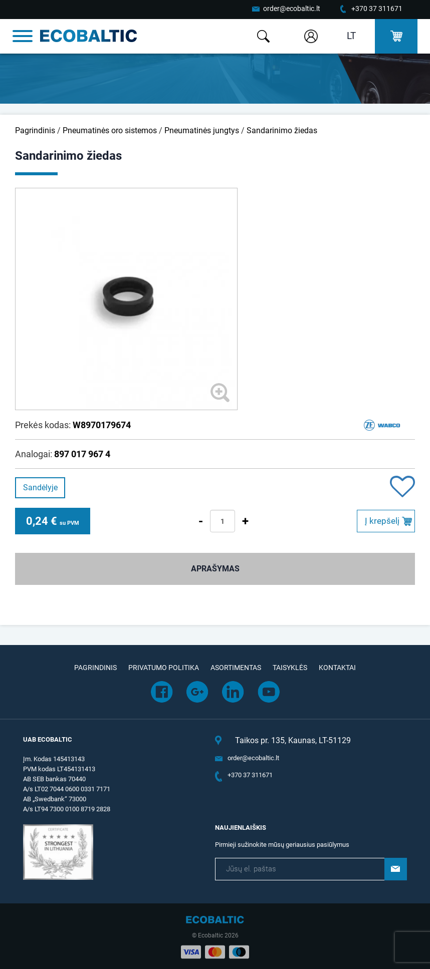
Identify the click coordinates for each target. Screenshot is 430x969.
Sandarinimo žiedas (282, 130)
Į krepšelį (382, 521)
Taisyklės (290, 668)
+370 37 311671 (376, 9)
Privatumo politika (163, 668)
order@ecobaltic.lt (291, 9)
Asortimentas (235, 668)
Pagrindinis (35, 130)
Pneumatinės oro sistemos (110, 130)
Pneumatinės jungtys (201, 130)
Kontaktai (337, 668)
